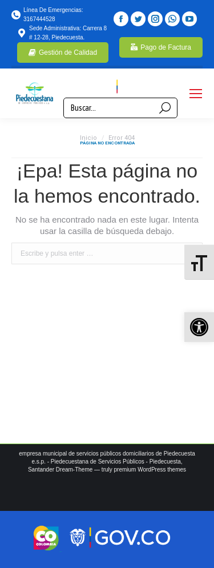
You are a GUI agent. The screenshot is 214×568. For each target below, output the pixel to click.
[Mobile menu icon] (196, 93)
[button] (199, 327)
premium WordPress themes (150, 469)
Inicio (88, 138)
